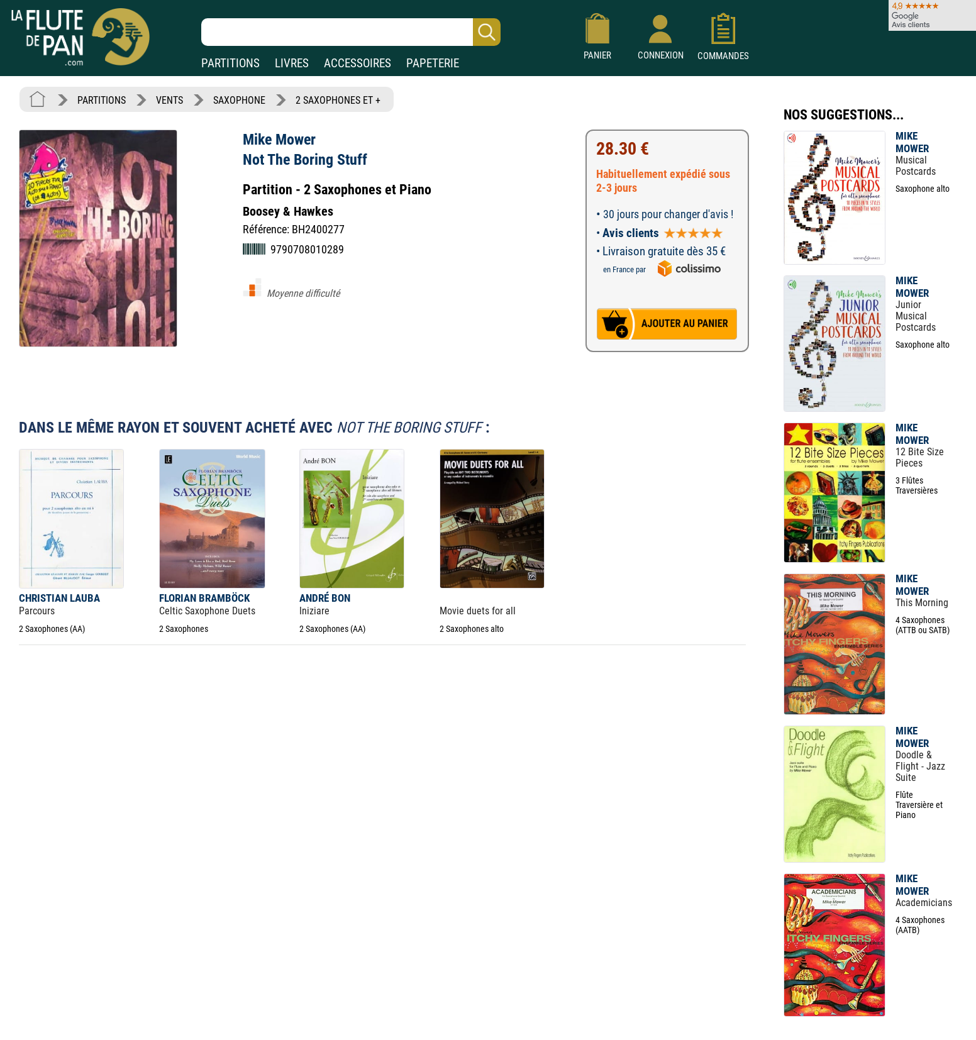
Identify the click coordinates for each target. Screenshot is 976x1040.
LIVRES (292, 63)
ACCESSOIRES (357, 63)
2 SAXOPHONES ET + (338, 100)
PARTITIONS (230, 63)
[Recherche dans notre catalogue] (351, 32)
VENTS (169, 100)
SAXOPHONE (239, 100)
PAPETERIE (432, 63)
